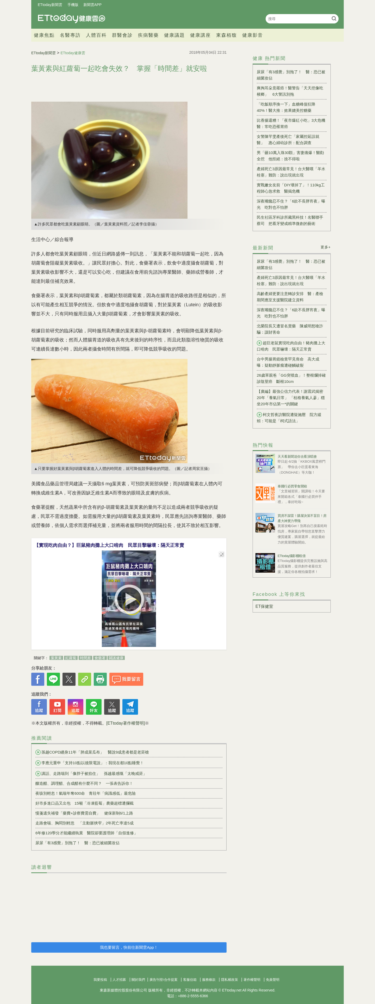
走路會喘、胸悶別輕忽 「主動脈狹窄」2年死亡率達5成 (84, 823)
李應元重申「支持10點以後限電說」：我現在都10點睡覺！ (89, 763)
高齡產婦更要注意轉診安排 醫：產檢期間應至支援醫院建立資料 (290, 296)
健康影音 (252, 35)
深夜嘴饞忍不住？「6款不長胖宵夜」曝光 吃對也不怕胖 (291, 204)
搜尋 (334, 18)
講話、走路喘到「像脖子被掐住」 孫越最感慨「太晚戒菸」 (91, 773)
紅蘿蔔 (70, 658)
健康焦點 (44, 35)
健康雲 (71, 18)
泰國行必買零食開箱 (292, 486)
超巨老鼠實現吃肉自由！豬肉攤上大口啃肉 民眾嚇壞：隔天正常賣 (291, 345)
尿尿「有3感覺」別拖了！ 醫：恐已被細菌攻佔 (77, 843)
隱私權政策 (229, 980)
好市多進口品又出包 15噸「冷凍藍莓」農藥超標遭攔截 (84, 803)
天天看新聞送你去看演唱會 (297, 456)
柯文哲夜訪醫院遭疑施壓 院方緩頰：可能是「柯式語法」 (289, 417)
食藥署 (100, 658)
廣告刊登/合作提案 (163, 980)
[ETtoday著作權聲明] (125, 723)
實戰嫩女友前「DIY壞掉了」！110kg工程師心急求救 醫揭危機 (291, 188)
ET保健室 (264, 606)
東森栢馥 (226, 35)
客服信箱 (190, 980)
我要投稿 (100, 980)
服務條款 (209, 980)
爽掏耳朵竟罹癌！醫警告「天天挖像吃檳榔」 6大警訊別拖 (290, 91)
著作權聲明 (251, 980)
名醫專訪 (70, 35)
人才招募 (119, 980)
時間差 (85, 658)
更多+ (326, 247)
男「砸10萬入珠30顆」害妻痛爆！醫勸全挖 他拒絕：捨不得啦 (290, 155)
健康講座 (200, 35)
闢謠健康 (116, 658)
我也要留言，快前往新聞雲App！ (129, 947)
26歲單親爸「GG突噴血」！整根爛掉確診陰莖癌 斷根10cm (291, 378)
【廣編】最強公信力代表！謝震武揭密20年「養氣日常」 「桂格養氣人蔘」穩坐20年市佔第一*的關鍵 (291, 397)
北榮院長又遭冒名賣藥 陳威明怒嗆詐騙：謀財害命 (290, 329)
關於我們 (138, 980)
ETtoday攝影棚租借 (291, 556)
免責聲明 (272, 980)
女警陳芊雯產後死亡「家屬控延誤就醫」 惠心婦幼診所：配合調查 (288, 139)
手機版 (72, 5)
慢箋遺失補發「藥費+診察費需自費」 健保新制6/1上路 (84, 813)
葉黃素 (56, 658)
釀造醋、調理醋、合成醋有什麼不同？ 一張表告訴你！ (84, 783)
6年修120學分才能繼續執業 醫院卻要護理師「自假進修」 (86, 833)
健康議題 (174, 35)
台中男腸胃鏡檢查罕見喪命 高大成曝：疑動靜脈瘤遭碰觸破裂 (288, 362)
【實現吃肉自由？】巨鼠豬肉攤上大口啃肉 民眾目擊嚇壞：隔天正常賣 (109, 545)
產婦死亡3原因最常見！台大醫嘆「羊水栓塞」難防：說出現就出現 (291, 172)
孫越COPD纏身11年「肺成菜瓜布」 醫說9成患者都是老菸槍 (92, 752)
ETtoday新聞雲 (50, 5)
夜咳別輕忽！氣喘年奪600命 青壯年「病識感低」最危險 (85, 793)
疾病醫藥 (148, 35)
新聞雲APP (92, 5)
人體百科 (96, 35)
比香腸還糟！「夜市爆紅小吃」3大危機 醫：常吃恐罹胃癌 (292, 123)
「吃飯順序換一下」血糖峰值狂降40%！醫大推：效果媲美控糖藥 (286, 107)
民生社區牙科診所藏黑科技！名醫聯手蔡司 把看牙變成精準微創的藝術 (290, 220)
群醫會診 (122, 35)
